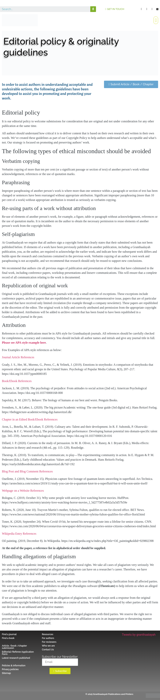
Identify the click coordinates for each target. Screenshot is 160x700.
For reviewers (49, 642)
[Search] (93, 9)
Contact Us (48, 649)
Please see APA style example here (24, 342)
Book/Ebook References (17, 381)
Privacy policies (10, 669)
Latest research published (16, 658)
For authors (48, 638)
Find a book (8, 638)
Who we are (48, 645)
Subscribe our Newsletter (60, 656)
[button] (114, 9)
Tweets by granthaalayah (139, 634)
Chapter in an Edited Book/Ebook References (30, 419)
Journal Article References (18, 357)
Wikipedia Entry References (19, 533)
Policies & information (13, 665)
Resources (47, 634)
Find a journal (9, 634)
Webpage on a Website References (23, 490)
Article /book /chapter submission (14, 646)
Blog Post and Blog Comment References (27, 471)
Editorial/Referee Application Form (18, 653)
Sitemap (6, 673)
